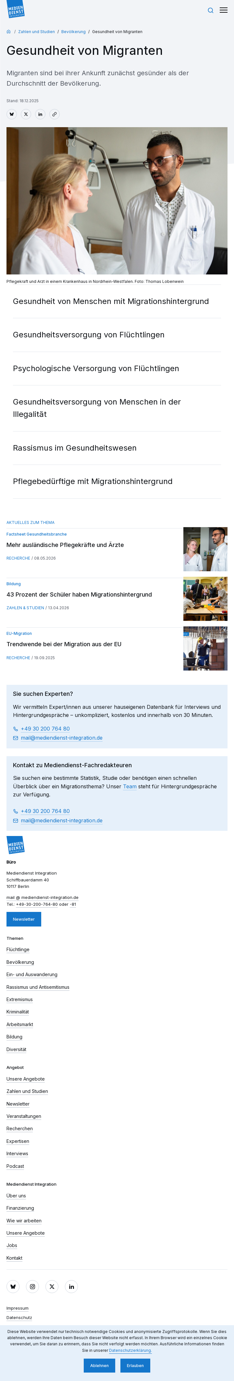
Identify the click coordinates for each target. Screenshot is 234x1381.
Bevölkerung (73, 31)
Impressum (17, 1308)
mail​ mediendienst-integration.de (62, 738)
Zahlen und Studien (36, 31)
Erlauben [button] (135, 1365)
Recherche (18, 558)
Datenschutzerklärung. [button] (130, 1350)
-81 (73, 904)
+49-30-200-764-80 (37, 904)
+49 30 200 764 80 (45, 728)
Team (130, 786)
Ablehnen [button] (99, 1365)
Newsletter (24, 919)
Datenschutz (19, 1317)
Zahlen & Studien (25, 607)
